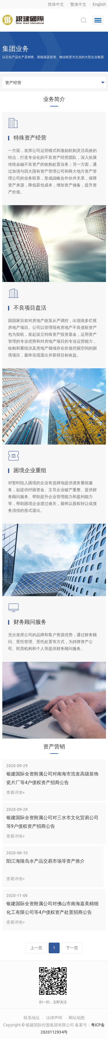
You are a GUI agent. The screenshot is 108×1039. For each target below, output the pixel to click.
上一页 (36, 947)
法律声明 (54, 1017)
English (99, 4)
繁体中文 (78, 4)
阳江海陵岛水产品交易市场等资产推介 (45, 860)
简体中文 (56, 4)
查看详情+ (15, 792)
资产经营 (13, 82)
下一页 (72, 947)
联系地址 (32, 1017)
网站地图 (77, 1017)
